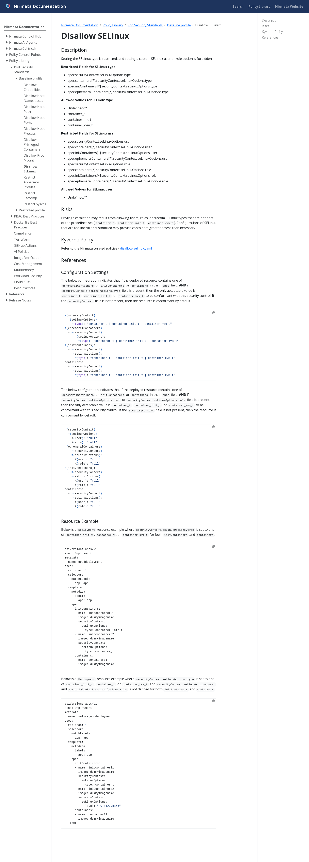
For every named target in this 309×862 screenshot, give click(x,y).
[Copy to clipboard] (213, 312)
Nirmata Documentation (79, 25)
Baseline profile (179, 25)
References (270, 37)
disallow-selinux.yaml (136, 248)
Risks (265, 26)
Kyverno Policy (272, 31)
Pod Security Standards (145, 25)
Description (270, 20)
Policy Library (113, 25)
